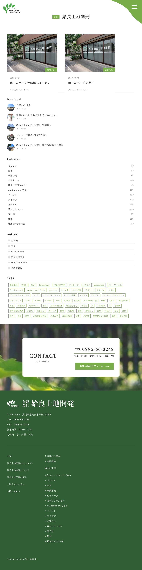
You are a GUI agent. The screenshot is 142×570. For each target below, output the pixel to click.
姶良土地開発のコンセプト (20, 463)
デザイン (83, 295)
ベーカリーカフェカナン (113, 295)
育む (12, 316)
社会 (116, 311)
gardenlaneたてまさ (36, 290)
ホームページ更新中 (81, 83)
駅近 (33, 285)
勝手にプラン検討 (56, 501)
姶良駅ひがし (72, 306)
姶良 (45, 306)
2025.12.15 (21, 138)
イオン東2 (76, 290)
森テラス (52, 311)
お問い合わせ (13, 491)
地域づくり (34, 306)
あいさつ (53, 290)
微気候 (117, 306)
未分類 (30, 311)
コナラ (36, 295)
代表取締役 (16, 268)
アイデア (51, 516)
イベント (89, 290)
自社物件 (51, 461)
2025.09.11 (21, 148)
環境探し (89, 311)
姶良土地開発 (18, 257)
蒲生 (27, 316)
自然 (19, 316)
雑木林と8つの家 (100, 316)
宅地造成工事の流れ (17, 477)
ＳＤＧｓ (51, 480)
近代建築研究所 (40, 316)
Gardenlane (44, 285)
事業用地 (13, 285)
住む (58, 300)
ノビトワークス (115, 285)
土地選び (21, 306)
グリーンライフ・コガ (19, 295)
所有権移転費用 (16, 311)
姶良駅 (24, 285)
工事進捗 (101, 306)
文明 (13, 246)
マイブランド (15, 300)
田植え (108, 311)
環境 (80, 311)
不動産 (38, 300)
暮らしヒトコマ (55, 526)
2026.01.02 (21, 118)
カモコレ (101, 290)
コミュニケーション (51, 295)
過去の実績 (50, 468)
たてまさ (86, 285)
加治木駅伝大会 (90, 300)
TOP (9, 456)
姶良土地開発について (18, 470)
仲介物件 (48, 300)
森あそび (41, 311)
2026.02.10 (21, 108)
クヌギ (111, 290)
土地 (12, 306)
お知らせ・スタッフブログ (58, 475)
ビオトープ (74, 285)
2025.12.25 (21, 128)
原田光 (14, 240)
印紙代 (112, 300)
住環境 (67, 300)
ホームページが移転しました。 (30, 83)
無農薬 (71, 311)
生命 (99, 311)
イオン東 (65, 290)
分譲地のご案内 (52, 456)
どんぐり (95, 295)
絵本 (49, 485)
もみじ (28, 300)
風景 (114, 316)
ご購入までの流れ (16, 484)
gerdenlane (99, 285)
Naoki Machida (19, 262)
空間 (124, 311)
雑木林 (86, 316)
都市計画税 (67, 316)
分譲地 (77, 300)
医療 (103, 300)
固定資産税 (123, 300)
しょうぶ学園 (70, 295)
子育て (84, 306)
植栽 (62, 311)
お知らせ (51, 521)
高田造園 (123, 316)
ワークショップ (16, 290)
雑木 (78, 316)
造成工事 (54, 316)
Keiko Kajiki (17, 251)
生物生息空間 (59, 285)
